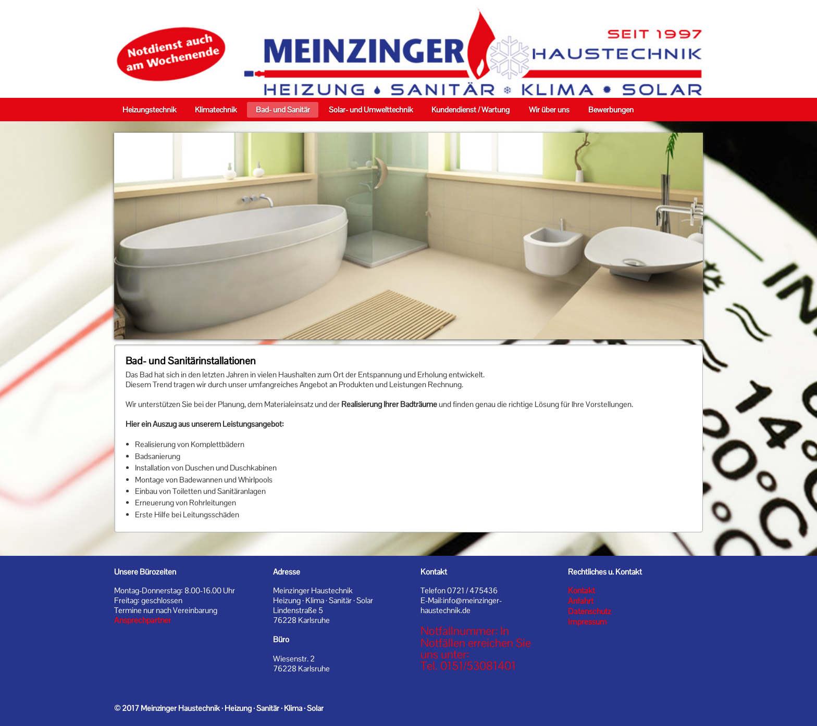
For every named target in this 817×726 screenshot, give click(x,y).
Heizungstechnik (149, 109)
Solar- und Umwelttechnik (371, 109)
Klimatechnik (216, 109)
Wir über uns (549, 109)
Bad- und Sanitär (283, 109)
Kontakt (581, 590)
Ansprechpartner (142, 620)
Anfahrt (580, 601)
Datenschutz (589, 611)
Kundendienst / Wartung (470, 109)
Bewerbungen (611, 109)
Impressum (587, 622)
